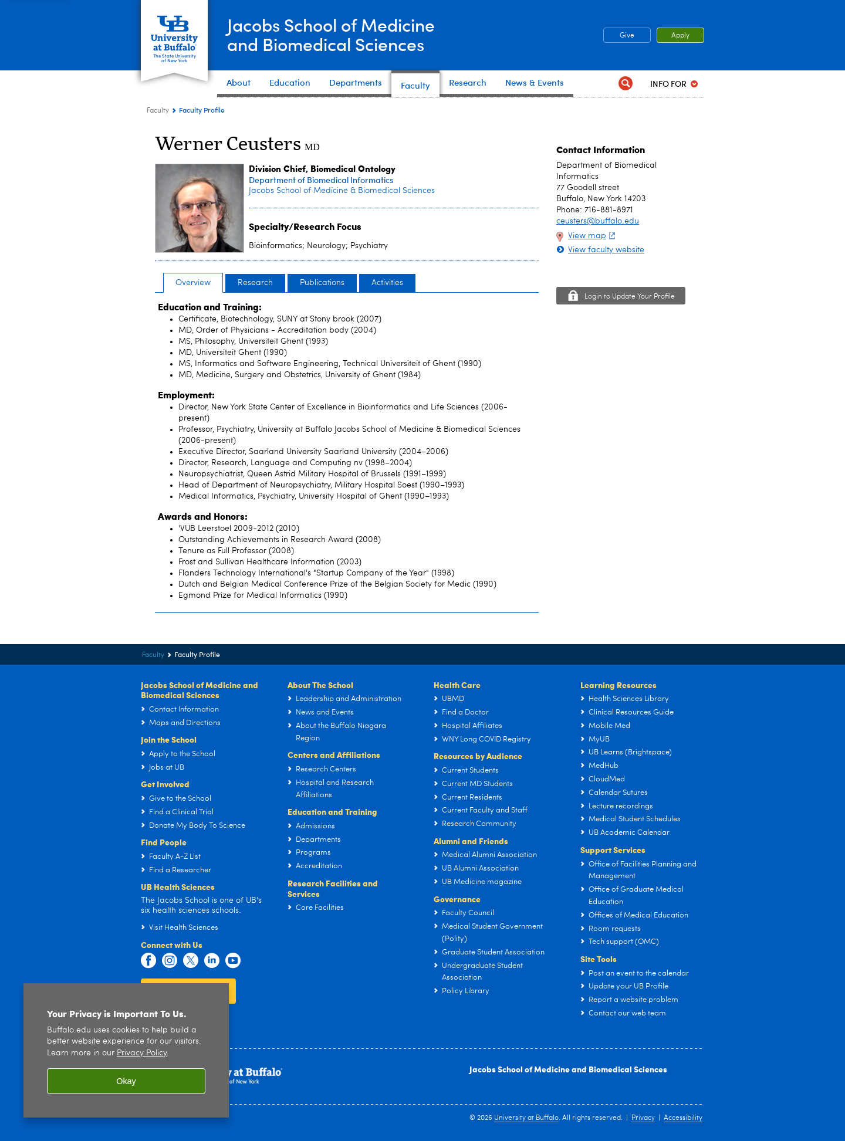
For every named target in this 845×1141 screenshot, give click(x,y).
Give (627, 35)
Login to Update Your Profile (629, 296)
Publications (322, 283)
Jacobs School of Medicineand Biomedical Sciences (331, 34)
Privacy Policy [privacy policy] (142, 1053)
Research (255, 283)
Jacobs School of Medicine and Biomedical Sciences (568, 1069)
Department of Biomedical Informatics (321, 179)
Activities (387, 283)
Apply (680, 35)
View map (593, 236)
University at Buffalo (526, 1118)
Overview (193, 283)
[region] (126, 1050)
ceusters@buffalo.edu (597, 221)
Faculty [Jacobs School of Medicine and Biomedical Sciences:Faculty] (158, 110)
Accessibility (683, 1118)
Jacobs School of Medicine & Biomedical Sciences (342, 191)
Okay (126, 1081)
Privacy (643, 1118)
